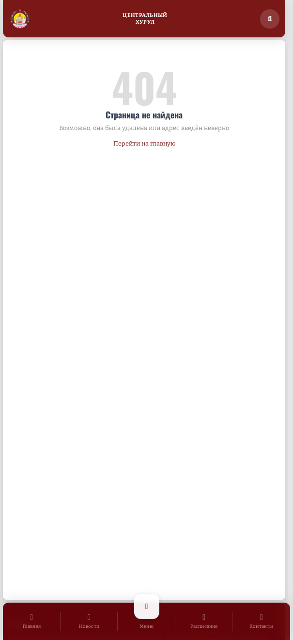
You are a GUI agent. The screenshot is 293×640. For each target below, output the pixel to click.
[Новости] (89, 621)
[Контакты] (261, 621)
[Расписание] (204, 621)
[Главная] (32, 621)
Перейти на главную (144, 143)
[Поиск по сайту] (269, 19)
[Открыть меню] (146, 621)
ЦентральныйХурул (145, 18)
